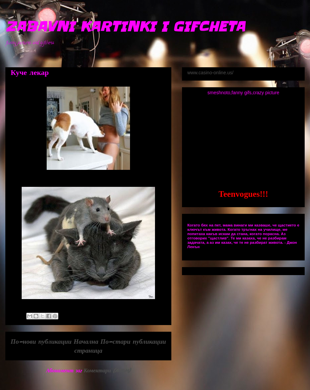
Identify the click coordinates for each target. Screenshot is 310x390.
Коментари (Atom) (107, 370)
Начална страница (88, 346)
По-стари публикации (133, 341)
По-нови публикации (41, 341)
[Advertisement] (243, 142)
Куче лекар (30, 73)
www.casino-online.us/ (210, 72)
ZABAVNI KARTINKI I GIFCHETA (125, 26)
